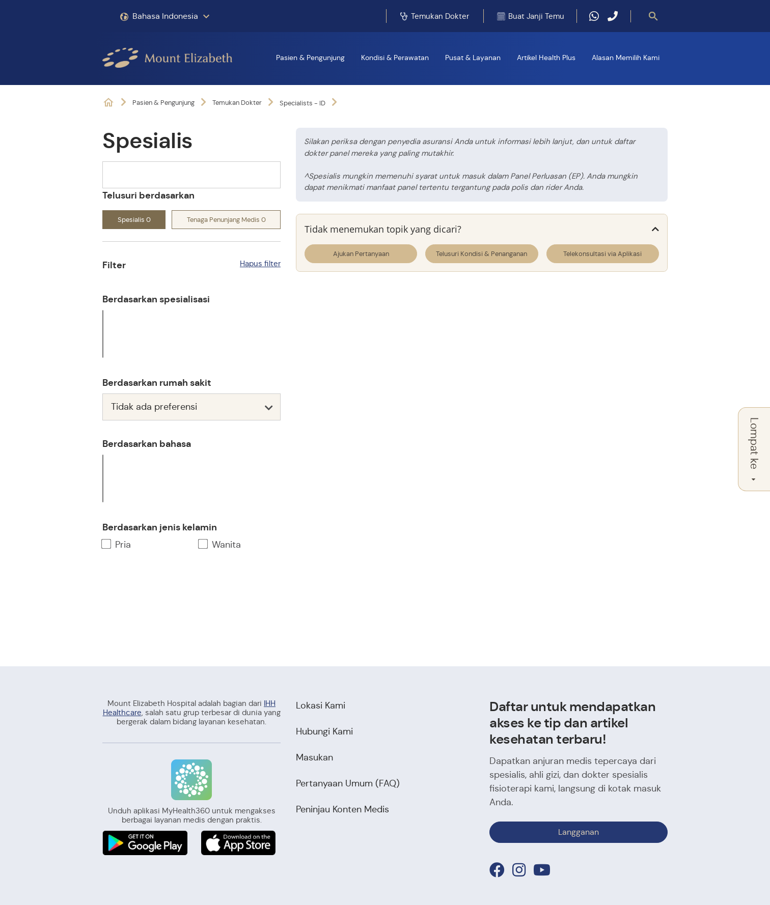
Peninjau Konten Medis (342, 809)
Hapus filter (260, 263)
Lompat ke (754, 449)
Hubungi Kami (324, 731)
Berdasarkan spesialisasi (156, 299)
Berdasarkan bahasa (146, 443)
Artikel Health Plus (546, 57)
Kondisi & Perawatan (395, 57)
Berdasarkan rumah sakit (156, 382)
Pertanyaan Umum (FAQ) (348, 783)
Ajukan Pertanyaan (361, 253)
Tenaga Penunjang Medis (226, 219)
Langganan (578, 832)
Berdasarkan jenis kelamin (159, 527)
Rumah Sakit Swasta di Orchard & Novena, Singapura (108, 102)
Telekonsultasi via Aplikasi (602, 253)
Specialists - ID (302, 103)
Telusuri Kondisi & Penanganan (481, 253)
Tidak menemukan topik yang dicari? (383, 229)
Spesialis (134, 219)
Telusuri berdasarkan (148, 195)
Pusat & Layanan (473, 57)
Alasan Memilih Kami (625, 57)
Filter (114, 265)
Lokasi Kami (320, 705)
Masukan (314, 757)
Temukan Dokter (237, 102)
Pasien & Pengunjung (310, 57)
